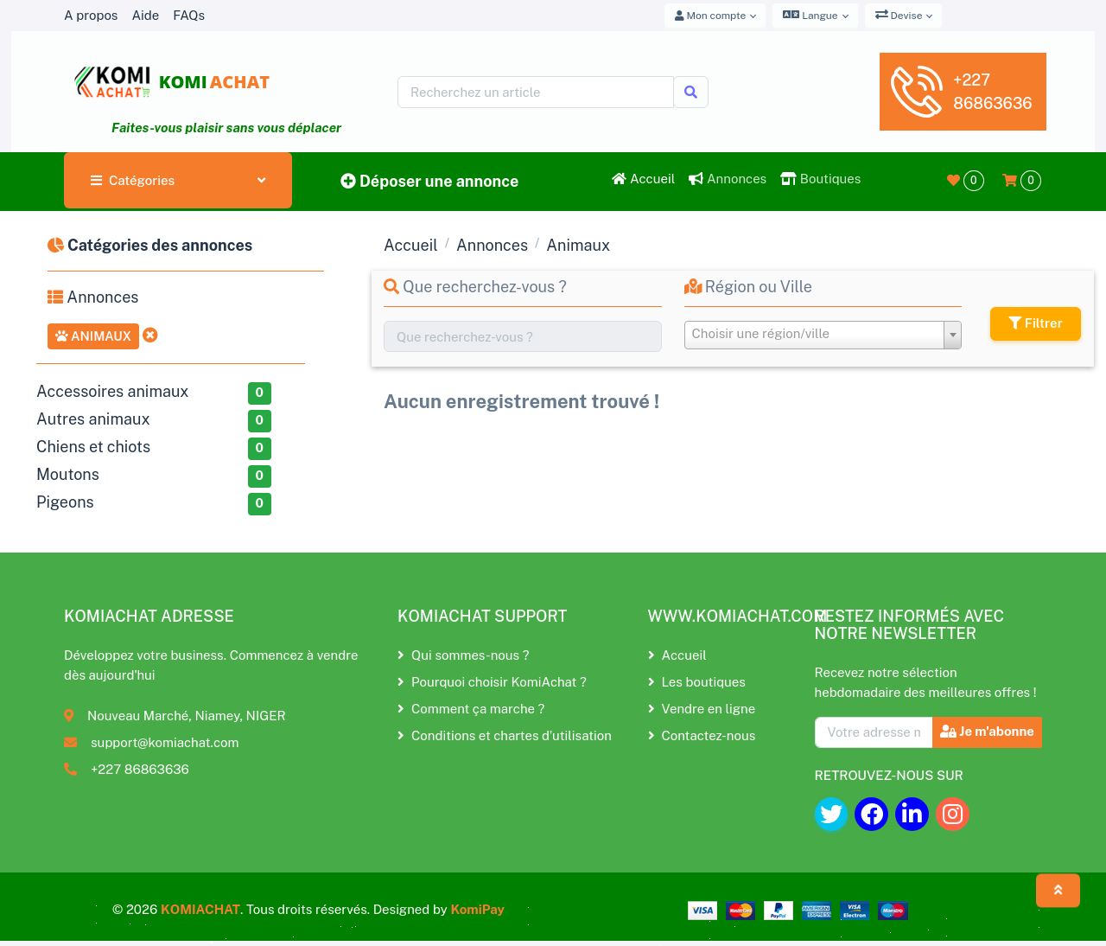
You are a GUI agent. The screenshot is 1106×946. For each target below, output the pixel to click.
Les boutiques (697, 681)
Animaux (93, 336)
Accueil (643, 178)
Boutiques (820, 178)
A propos (91, 15)
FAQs (189, 15)
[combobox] (823, 335)
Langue (810, 15)
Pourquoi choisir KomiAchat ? (492, 681)
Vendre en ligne (702, 708)
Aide (145, 15)
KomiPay (477, 909)
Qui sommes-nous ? (463, 655)
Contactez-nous (702, 735)
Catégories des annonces (150, 245)
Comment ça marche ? (470, 708)
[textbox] (823, 334)
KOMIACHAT (200, 909)
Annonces (727, 178)
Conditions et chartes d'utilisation (504, 735)
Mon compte (711, 16)
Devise (899, 15)
